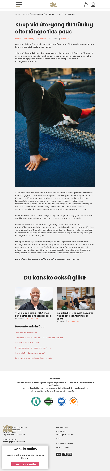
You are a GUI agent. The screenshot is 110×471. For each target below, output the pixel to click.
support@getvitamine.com (14, 442)
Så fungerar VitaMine (65, 435)
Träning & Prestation (37, 39)
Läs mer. (25, 458)
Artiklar (26, 14)
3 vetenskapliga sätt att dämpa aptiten (33, 348)
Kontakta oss (62, 427)
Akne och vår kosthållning (26, 333)
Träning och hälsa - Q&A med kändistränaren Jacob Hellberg (33, 314)
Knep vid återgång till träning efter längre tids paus (54, 28)
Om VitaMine (61, 431)
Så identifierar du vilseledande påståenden (34, 358)
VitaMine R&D (66, 39)
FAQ (58, 438)
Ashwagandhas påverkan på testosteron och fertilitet (39, 338)
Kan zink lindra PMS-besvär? (27, 343)
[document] (25, 457)
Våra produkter (63, 447)
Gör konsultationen (64, 444)
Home (17, 14)
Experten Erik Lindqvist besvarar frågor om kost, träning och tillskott (75, 315)
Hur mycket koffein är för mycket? (30, 353)
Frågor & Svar (21, 39)
